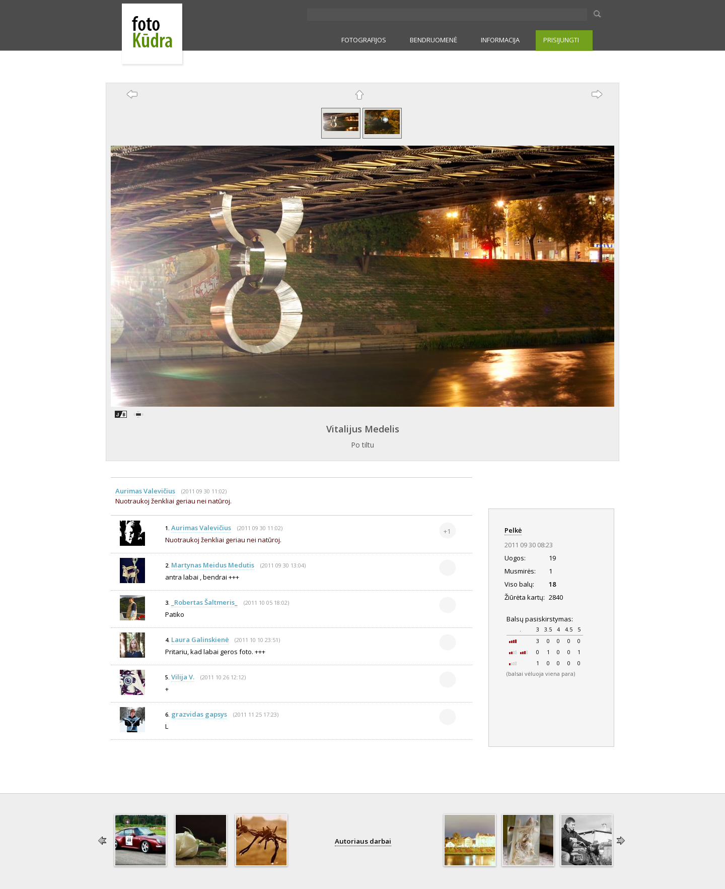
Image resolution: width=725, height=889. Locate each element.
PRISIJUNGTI (561, 39)
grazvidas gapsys (199, 714)
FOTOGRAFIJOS (363, 39)
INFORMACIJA (500, 39)
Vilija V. (182, 676)
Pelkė (513, 530)
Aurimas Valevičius (145, 490)
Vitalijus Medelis (362, 429)
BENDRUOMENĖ (433, 39)
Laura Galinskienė (200, 639)
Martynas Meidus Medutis (212, 564)
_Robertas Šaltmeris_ (204, 602)
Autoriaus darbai (363, 841)
